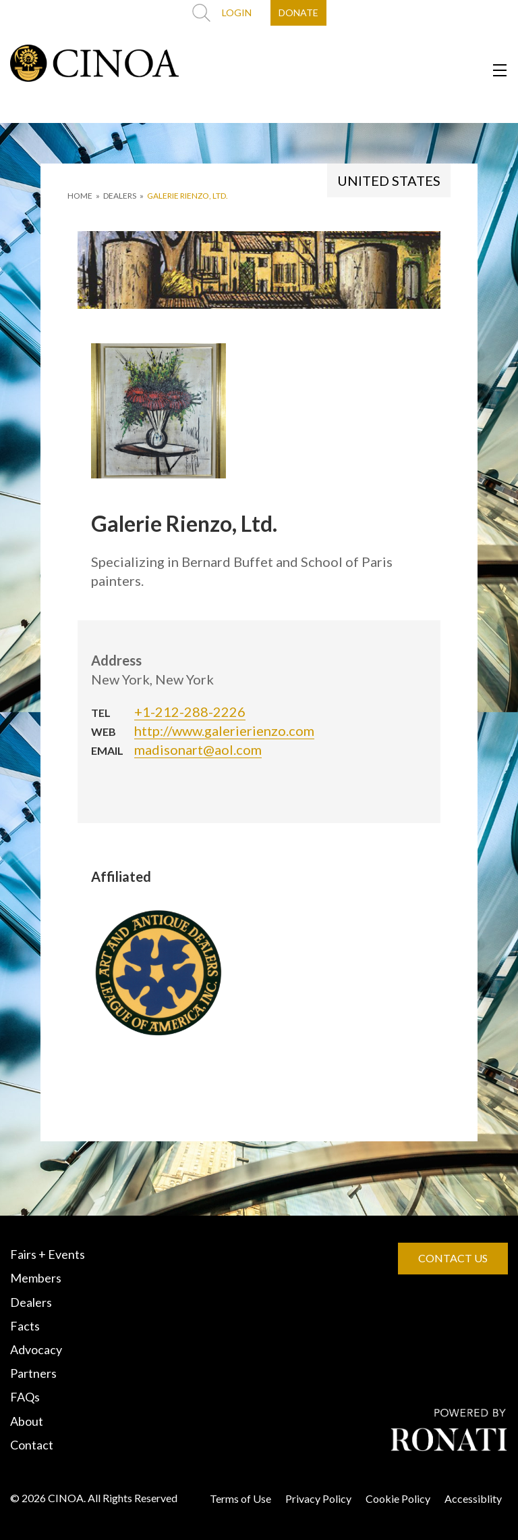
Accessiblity (473, 1498)
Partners (33, 1373)
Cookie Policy (398, 1498)
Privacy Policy (318, 1498)
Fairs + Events (47, 1254)
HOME (79, 196)
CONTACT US (453, 1257)
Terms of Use (240, 1498)
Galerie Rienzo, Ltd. (187, 196)
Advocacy (36, 1349)
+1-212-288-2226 (190, 711)
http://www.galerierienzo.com (224, 730)
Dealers (31, 1302)
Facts (25, 1325)
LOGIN (237, 12)
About (26, 1421)
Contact (31, 1444)
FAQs (25, 1396)
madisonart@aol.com (198, 749)
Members (35, 1277)
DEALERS (119, 196)
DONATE (298, 12)
